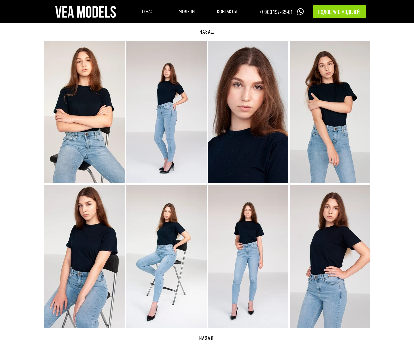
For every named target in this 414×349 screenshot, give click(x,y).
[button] (339, 11)
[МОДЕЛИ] (187, 11)
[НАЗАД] (207, 32)
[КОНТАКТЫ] (227, 11)
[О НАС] (147, 11)
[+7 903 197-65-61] (282, 11)
